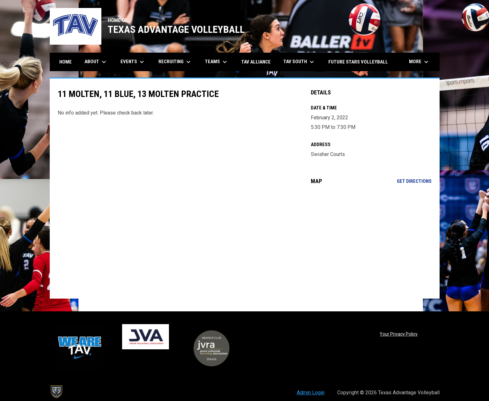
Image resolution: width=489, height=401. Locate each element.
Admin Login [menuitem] (311, 393)
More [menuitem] (419, 62)
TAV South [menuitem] (299, 62)
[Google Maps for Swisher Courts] (371, 241)
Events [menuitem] (133, 62)
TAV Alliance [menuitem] (256, 62)
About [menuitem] (96, 62)
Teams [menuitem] (217, 62)
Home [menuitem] (65, 62)
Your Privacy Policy (399, 334)
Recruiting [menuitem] (175, 62)
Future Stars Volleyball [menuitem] (358, 62)
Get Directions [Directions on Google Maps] (414, 181)
